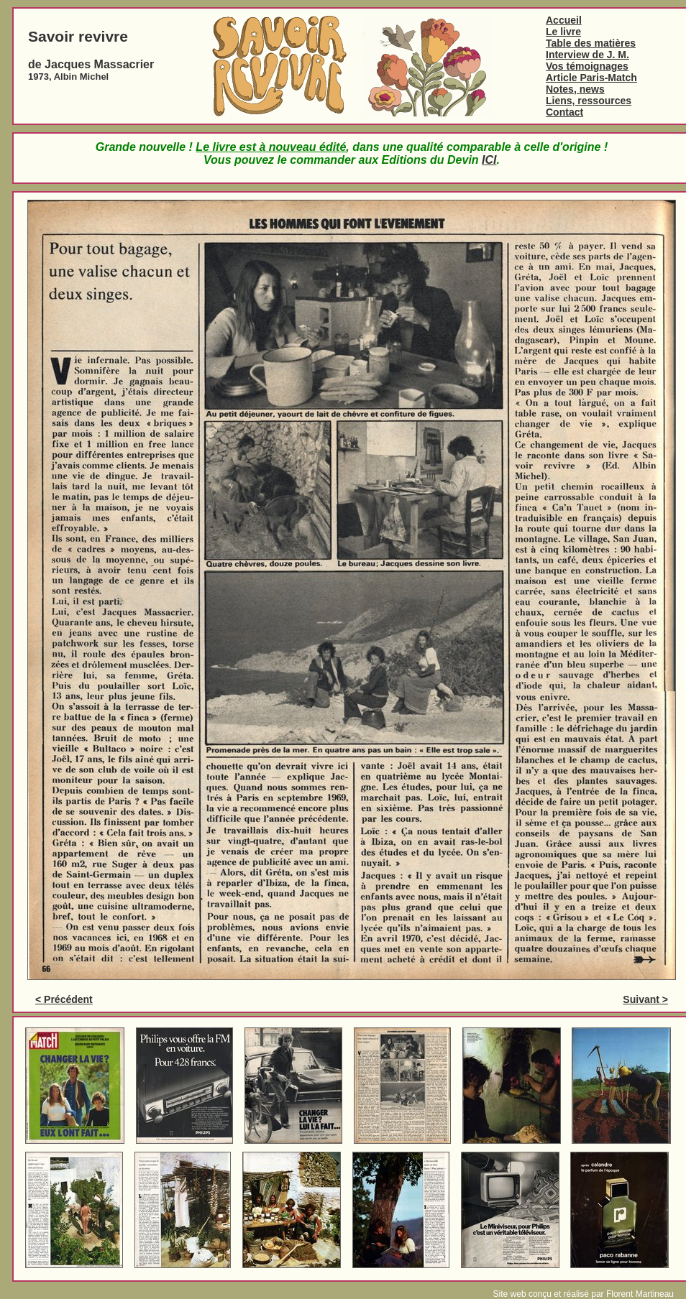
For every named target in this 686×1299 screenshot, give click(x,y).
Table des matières (591, 43)
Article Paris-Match (591, 77)
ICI (489, 160)
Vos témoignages (587, 66)
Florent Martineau (640, 1294)
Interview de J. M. (587, 54)
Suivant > (645, 999)
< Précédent (64, 999)
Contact (564, 112)
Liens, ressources (588, 100)
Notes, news (575, 89)
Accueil (564, 20)
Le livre (563, 31)
